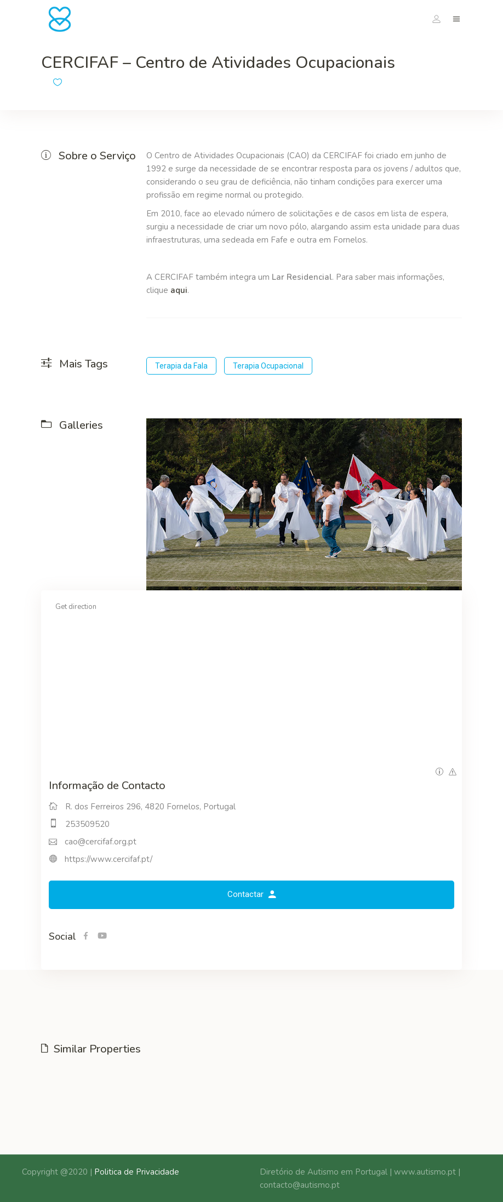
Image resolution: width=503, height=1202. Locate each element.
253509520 (87, 824)
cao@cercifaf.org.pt (100, 841)
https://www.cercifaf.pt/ (108, 859)
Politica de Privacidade (136, 1171)
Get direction (75, 607)
